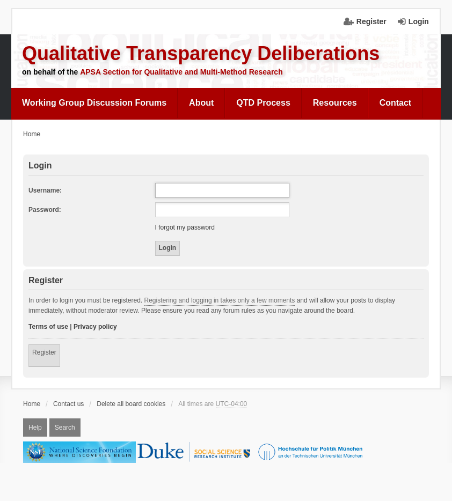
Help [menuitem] (35, 427)
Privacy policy (95, 326)
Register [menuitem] (371, 21)
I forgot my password (185, 227)
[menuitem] (94, 103)
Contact (396, 102)
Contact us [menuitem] (68, 404)
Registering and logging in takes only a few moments (219, 300)
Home (31, 404)
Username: (45, 190)
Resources (335, 102)
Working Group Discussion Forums (94, 102)
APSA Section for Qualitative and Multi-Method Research (181, 72)
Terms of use (48, 326)
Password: (44, 209)
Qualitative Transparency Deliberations (201, 53)
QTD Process (263, 102)
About (201, 102)
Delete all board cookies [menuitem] (131, 404)
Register (44, 352)
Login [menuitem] (419, 21)
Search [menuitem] (65, 427)
